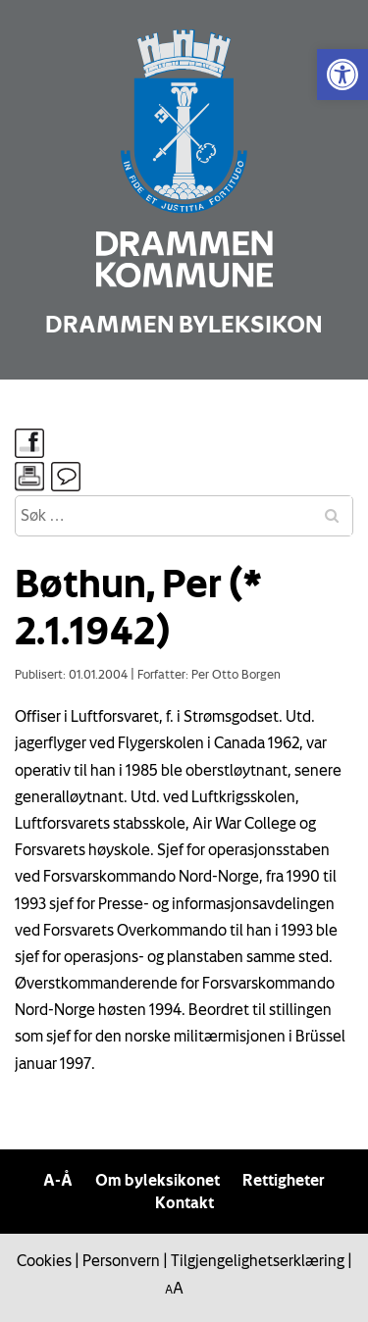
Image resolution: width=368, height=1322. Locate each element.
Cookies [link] (44, 1260)
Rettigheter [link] (283, 1180)
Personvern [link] (121, 1260)
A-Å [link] (58, 1180)
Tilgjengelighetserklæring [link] (257, 1260)
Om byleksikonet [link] (157, 1180)
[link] (342, 74)
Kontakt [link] (184, 1202)
